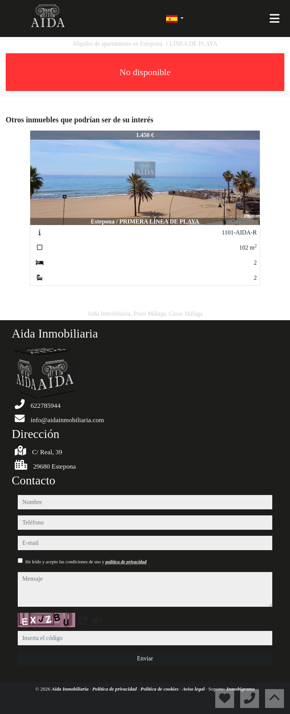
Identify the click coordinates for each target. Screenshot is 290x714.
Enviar (145, 658)
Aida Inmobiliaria (71, 689)
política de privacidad (126, 561)
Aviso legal (194, 689)
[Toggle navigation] (274, 18)
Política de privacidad (115, 689)
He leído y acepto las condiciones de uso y (86, 561)
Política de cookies (160, 689)
